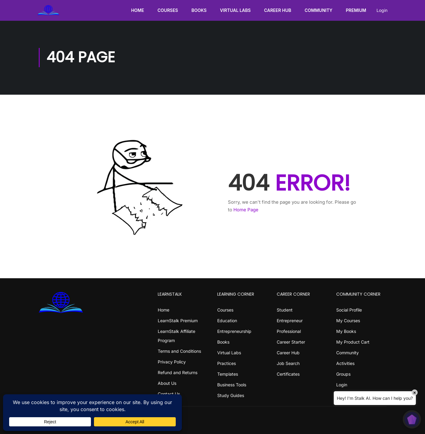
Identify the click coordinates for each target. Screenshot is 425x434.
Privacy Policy (172, 361)
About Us (167, 383)
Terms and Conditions (179, 351)
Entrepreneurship (234, 331)
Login (381, 10)
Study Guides (230, 395)
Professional (289, 331)
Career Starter (291, 342)
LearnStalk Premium (178, 320)
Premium (355, 10)
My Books (346, 331)
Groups (343, 374)
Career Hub (276, 10)
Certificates (288, 374)
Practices (226, 363)
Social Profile (349, 309)
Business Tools (231, 384)
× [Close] (414, 392)
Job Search (288, 363)
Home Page (245, 210)
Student (285, 309)
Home (136, 10)
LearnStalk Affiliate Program (176, 336)
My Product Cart (352, 342)
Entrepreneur (290, 320)
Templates (227, 374)
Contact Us (169, 393)
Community (317, 10)
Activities (345, 363)
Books (198, 10)
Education (227, 320)
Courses (167, 10)
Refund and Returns (177, 372)
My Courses (348, 320)
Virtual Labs (234, 10)
